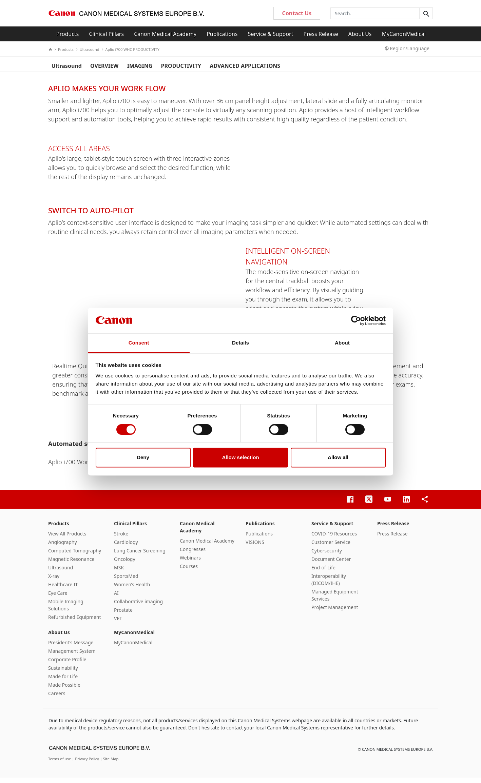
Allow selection (240, 458)
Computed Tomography (74, 556)
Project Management (334, 612)
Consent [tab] (139, 343)
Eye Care (58, 598)
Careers (56, 699)
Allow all (338, 458)
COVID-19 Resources (334, 539)
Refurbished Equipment (74, 622)
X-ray (53, 581)
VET (118, 624)
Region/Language (407, 48)
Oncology (124, 564)
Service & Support (270, 34)
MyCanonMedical (404, 34)
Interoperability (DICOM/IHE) (328, 585)
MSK (119, 573)
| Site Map (109, 764)
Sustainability (63, 673)
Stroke (121, 539)
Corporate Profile (67, 665)
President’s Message (70, 648)
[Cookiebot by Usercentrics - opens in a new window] (356, 320)
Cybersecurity (326, 556)
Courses (189, 571)
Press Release (320, 34)
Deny (143, 458)
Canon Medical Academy (165, 34)
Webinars (190, 563)
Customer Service (330, 547)
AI (116, 598)
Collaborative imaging (138, 607)
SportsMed (126, 581)
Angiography (62, 547)
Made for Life (63, 682)
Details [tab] (240, 343)
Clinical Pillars (106, 34)
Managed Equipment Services (334, 600)
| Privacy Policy (86, 764)
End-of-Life (323, 573)
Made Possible (64, 690)
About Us (360, 34)
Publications (222, 34)
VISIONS (255, 547)
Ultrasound (87, 49)
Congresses (193, 554)
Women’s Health (132, 590)
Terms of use (60, 764)
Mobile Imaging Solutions (65, 610)
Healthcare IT (63, 590)
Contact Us (297, 13)
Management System (71, 656)
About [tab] (342, 343)
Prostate (123, 615)
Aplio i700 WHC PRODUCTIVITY (130, 49)
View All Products (67, 539)
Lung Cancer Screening (140, 556)
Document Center (331, 564)
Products (67, 34)
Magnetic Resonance (71, 564)
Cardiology (126, 547)
